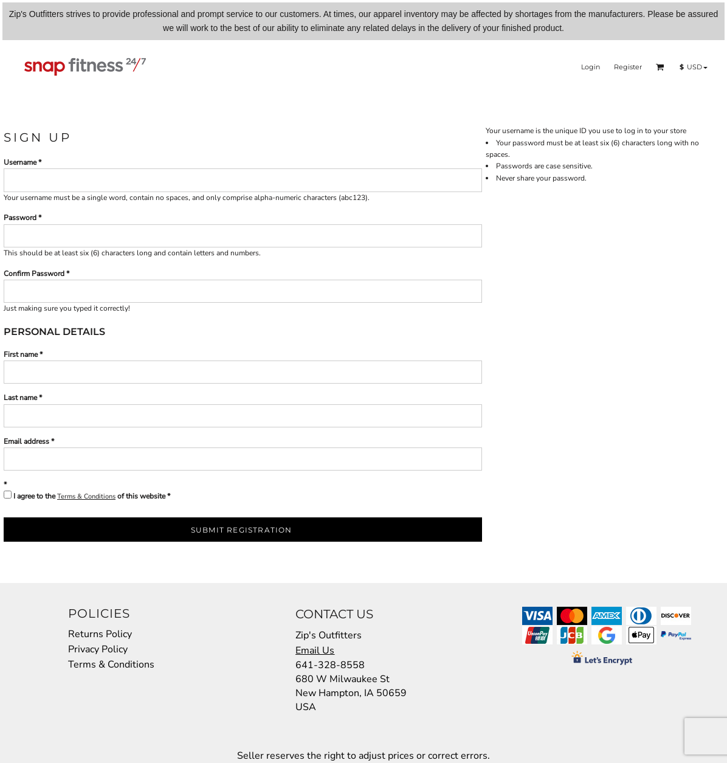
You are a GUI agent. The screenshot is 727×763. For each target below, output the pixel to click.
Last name (20, 397)
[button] (660, 67)
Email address (26, 441)
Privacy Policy (98, 649)
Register (628, 67)
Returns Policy (100, 634)
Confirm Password (34, 273)
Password (20, 218)
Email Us (314, 650)
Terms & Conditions (86, 496)
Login (590, 67)
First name (21, 354)
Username (20, 162)
